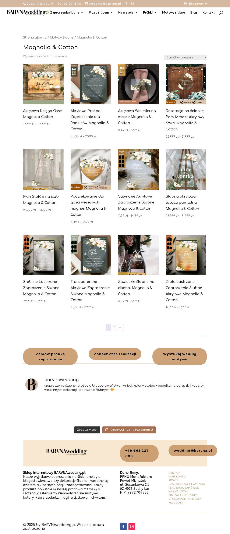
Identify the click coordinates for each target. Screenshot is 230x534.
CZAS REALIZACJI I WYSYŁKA (187, 484)
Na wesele (126, 12)
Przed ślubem (99, 12)
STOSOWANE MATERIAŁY (185, 498)
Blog (193, 12)
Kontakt (208, 12)
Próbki (148, 12)
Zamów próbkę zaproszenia (50, 356)
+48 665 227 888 (137, 453)
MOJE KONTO (177, 476)
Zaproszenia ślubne (62, 12)
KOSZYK (173, 480)
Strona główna (35, 37)
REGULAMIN (176, 502)
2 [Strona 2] (114, 327)
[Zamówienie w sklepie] (185, 57)
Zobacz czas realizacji (115, 354)
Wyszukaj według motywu (180, 356)
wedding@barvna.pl (193, 450)
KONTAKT (175, 472)
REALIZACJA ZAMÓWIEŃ (184, 487)
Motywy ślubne (173, 12)
